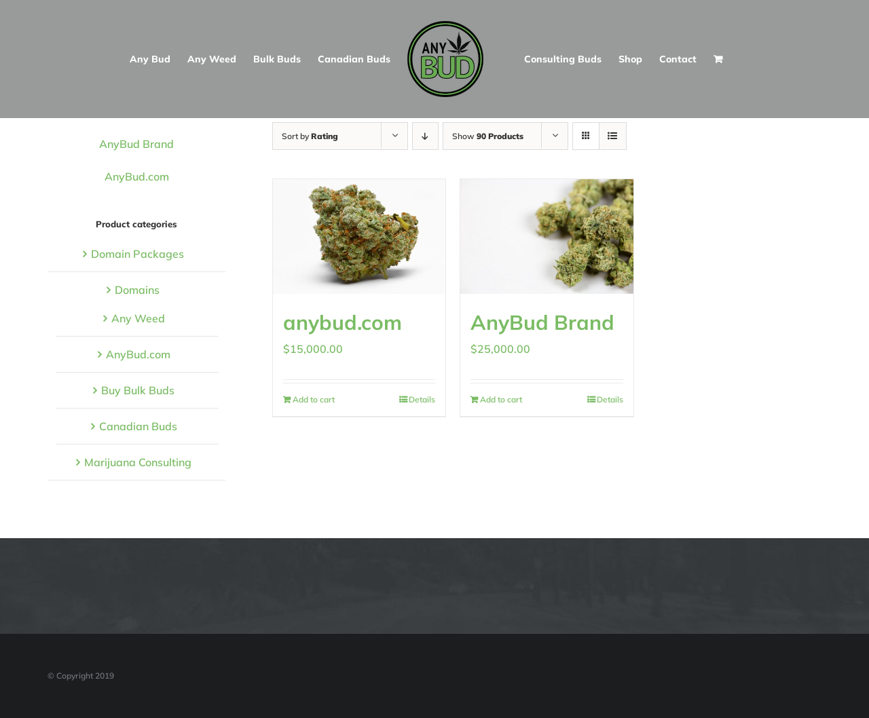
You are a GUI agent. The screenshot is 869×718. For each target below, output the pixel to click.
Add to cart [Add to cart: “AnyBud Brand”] (501, 399)
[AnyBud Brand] (546, 236)
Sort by (310, 136)
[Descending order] (425, 136)
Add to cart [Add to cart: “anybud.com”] (314, 399)
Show (487, 136)
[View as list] (612, 136)
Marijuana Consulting (137, 462)
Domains (137, 290)
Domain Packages (137, 254)
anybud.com (342, 322)
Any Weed (138, 318)
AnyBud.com (137, 176)
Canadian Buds (138, 426)
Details (422, 399)
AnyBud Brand (542, 322)
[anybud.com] (359, 236)
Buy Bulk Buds (137, 390)
